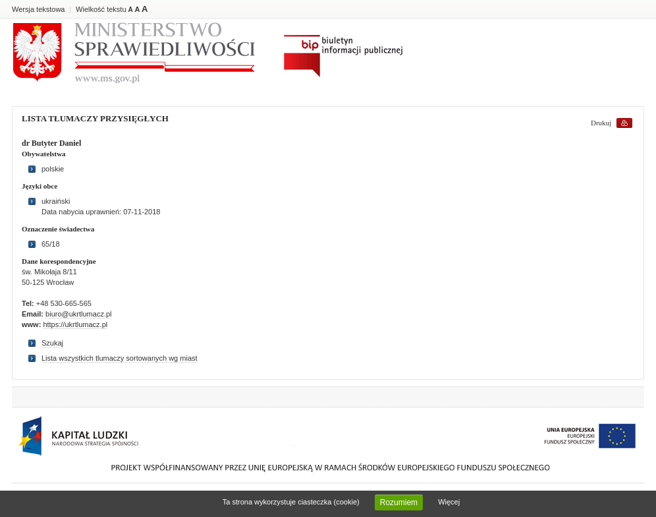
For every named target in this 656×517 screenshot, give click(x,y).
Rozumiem (399, 502)
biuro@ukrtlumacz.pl (78, 314)
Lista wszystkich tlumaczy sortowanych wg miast (119, 358)
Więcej (449, 502)
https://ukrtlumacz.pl (75, 324)
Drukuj (601, 123)
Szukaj (52, 343)
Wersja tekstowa (38, 9)
